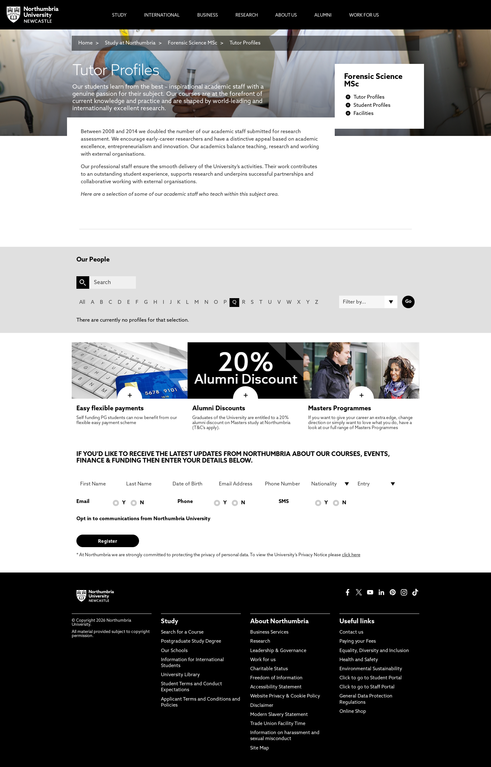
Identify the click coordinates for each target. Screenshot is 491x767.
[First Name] (99, 484)
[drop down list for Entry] (377, 484)
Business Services (269, 632)
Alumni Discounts (218, 409)
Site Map (259, 748)
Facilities (364, 113)
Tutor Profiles (245, 43)
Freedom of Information (276, 678)
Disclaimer (261, 705)
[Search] (112, 282)
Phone (185, 501)
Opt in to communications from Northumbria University (143, 518)
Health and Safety (358, 660)
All (82, 302)
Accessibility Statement (276, 687)
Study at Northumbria (130, 43)
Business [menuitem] (207, 15)
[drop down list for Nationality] (330, 484)
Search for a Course (182, 632)
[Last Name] (145, 484)
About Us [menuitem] (286, 15)
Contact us (351, 632)
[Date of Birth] (191, 484)
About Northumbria (279, 622)
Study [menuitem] (119, 15)
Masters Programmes (339, 409)
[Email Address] (238, 484)
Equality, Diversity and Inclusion (374, 651)
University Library (180, 675)
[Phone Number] (284, 484)
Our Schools (174, 651)
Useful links (357, 622)
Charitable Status (269, 669)
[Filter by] (368, 302)
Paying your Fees (357, 641)
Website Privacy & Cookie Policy (285, 696)
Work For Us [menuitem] (364, 15)
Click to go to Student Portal (370, 678)
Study (169, 622)
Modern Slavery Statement (279, 715)
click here (351, 555)
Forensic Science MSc (192, 43)
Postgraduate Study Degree (191, 641)
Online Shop (352, 711)
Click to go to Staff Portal (367, 687)
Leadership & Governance (278, 651)
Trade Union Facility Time (277, 724)
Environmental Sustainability (370, 669)
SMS (284, 501)
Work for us (263, 660)
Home (85, 43)
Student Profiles (372, 105)
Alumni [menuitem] (323, 15)
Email (82, 501)
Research (260, 641)
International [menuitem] (162, 15)
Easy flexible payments (110, 409)
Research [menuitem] (246, 15)
